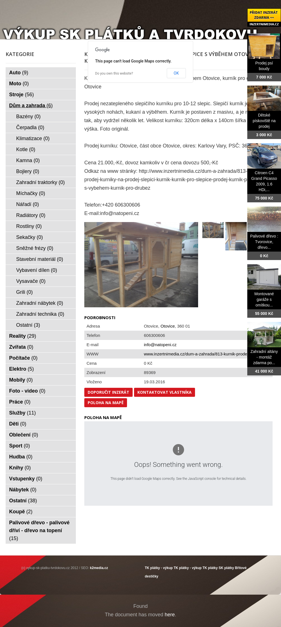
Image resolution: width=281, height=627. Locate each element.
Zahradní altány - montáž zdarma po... (264, 357)
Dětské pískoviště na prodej (264, 121)
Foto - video (27, 391)
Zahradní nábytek (39, 303)
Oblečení (23, 435)
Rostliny (29, 226)
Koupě (21, 511)
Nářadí (27, 204)
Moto (19, 83)
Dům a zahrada (31, 105)
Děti (17, 424)
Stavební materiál (39, 259)
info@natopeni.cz (160, 344)
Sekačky (29, 237)
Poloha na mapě (106, 402)
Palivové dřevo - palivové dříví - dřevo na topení (39, 530)
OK (176, 73)
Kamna (28, 160)
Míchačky (30, 193)
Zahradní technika (40, 314)
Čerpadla (30, 127)
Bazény (28, 116)
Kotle (25, 149)
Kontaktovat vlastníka (164, 392)
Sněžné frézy (34, 248)
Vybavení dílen (36, 270)
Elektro (21, 369)
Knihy (20, 468)
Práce (20, 402)
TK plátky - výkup (159, 568)
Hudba (21, 457)
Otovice (167, 326)
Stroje (21, 94)
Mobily (21, 380)
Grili (24, 292)
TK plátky (210, 568)
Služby (22, 413)
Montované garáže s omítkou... (264, 299)
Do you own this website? (114, 73)
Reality (22, 336)
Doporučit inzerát (108, 392)
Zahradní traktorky (40, 182)
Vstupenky (25, 479)
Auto (18, 72)
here (170, 614)
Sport (19, 446)
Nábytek (23, 489)
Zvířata (21, 347)
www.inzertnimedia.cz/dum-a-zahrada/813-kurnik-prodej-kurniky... (205, 353)
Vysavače (31, 281)
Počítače (23, 358)
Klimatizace (33, 138)
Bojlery (27, 171)
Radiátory (31, 215)
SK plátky (226, 568)
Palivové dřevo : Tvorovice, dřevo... (264, 242)
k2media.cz (99, 568)
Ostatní (28, 325)
